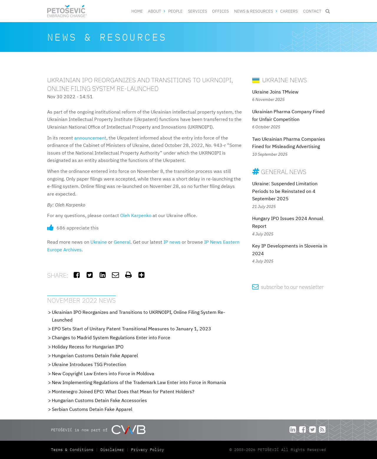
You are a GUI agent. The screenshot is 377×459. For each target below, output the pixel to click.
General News (279, 171)
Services (197, 11)
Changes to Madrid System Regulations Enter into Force (111, 337)
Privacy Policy (147, 449)
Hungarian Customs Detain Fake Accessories (99, 400)
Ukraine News (279, 80)
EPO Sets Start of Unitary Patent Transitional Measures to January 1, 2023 (131, 329)
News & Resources (253, 11)
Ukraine (98, 242)
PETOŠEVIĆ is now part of (98, 429)
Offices (220, 11)
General (122, 242)
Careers (289, 11)
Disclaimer (112, 449)
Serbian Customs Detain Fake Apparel (92, 409)
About (154, 11)
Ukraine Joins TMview (275, 92)
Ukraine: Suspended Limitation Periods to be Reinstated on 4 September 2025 (285, 191)
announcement (90, 138)
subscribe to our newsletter (288, 286)
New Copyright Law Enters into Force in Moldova (103, 373)
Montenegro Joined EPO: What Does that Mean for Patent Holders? (123, 391)
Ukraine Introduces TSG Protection (89, 364)
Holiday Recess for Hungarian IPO (87, 347)
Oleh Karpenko (135, 215)
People (175, 11)
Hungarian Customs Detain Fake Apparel (95, 355)
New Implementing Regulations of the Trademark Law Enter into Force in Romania (139, 382)
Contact (312, 11)
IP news (172, 242)
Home (137, 11)
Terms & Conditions (73, 449)
